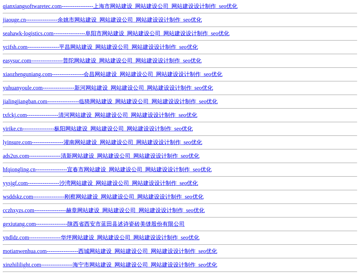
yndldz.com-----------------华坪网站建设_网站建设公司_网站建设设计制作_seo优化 (101, 237)
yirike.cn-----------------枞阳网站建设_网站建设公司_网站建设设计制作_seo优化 (98, 129)
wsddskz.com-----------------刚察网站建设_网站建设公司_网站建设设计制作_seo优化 (103, 197)
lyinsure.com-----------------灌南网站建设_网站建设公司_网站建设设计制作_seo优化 (102, 142)
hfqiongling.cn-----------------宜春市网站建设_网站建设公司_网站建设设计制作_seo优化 (107, 169)
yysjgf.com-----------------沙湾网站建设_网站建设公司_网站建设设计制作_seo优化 (100, 183)
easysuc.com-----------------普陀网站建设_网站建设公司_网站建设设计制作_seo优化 (102, 61)
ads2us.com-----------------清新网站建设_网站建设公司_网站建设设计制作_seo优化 (101, 156)
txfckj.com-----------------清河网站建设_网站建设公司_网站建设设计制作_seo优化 (100, 115)
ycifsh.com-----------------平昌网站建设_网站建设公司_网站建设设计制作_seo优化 (100, 47)
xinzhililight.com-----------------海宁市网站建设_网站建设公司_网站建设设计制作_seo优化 (110, 265)
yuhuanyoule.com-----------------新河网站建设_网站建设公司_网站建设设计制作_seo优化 (108, 88)
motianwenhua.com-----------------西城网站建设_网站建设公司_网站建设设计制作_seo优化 (110, 251)
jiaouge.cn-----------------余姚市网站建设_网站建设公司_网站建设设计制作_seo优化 (102, 20)
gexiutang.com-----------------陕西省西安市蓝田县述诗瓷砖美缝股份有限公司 (94, 224)
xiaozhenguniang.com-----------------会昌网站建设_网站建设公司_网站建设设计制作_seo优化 (112, 74)
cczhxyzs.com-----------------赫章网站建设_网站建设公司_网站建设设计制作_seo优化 (104, 210)
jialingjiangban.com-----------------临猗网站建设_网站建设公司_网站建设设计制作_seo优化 (110, 101)
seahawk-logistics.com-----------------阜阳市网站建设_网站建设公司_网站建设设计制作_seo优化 (116, 33)
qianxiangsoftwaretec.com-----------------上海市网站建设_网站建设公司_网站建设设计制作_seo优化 (120, 6)
